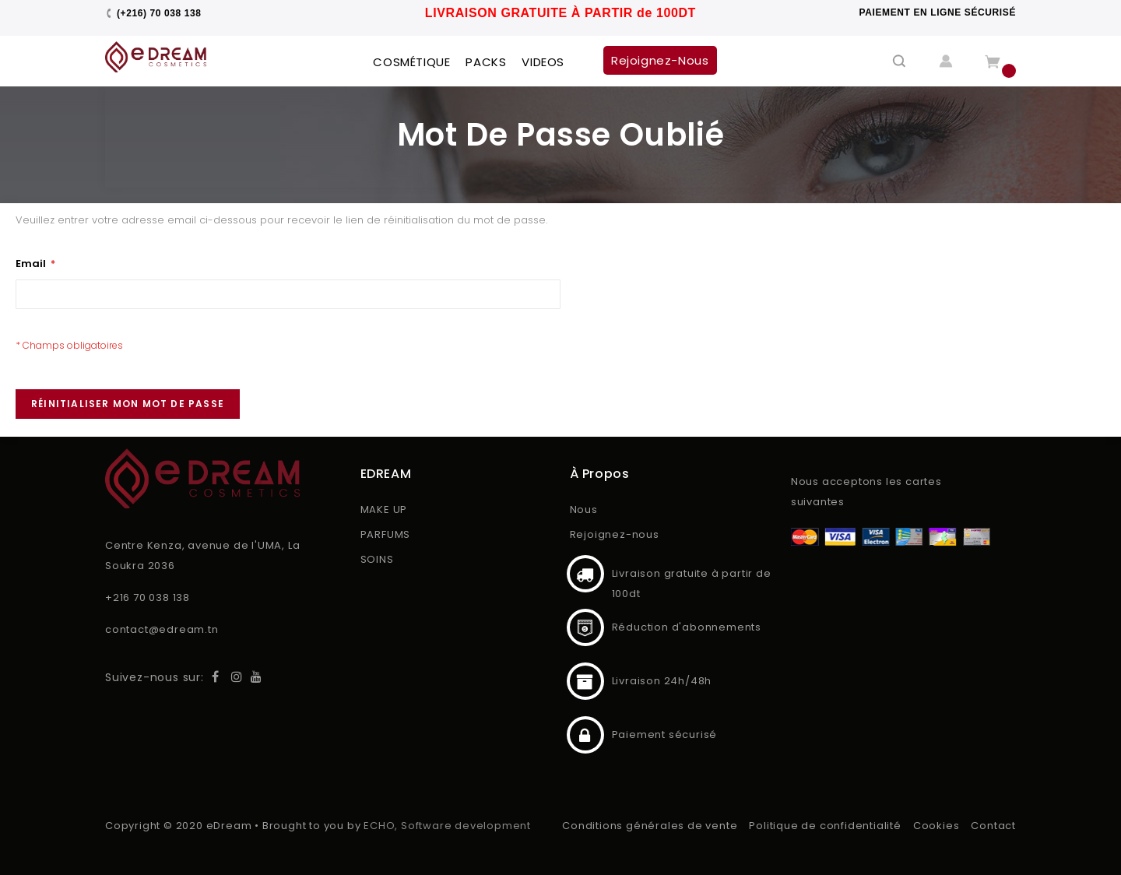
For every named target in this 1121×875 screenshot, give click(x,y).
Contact (993, 825)
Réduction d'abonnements (585, 627)
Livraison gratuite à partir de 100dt (585, 573)
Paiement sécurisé (585, 734)
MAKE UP (384, 509)
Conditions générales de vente (649, 825)
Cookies (936, 825)
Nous (584, 509)
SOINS (377, 559)
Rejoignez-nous (614, 534)
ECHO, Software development (447, 825)
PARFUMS (385, 534)
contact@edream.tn (162, 629)
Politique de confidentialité (825, 825)
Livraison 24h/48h (585, 681)
